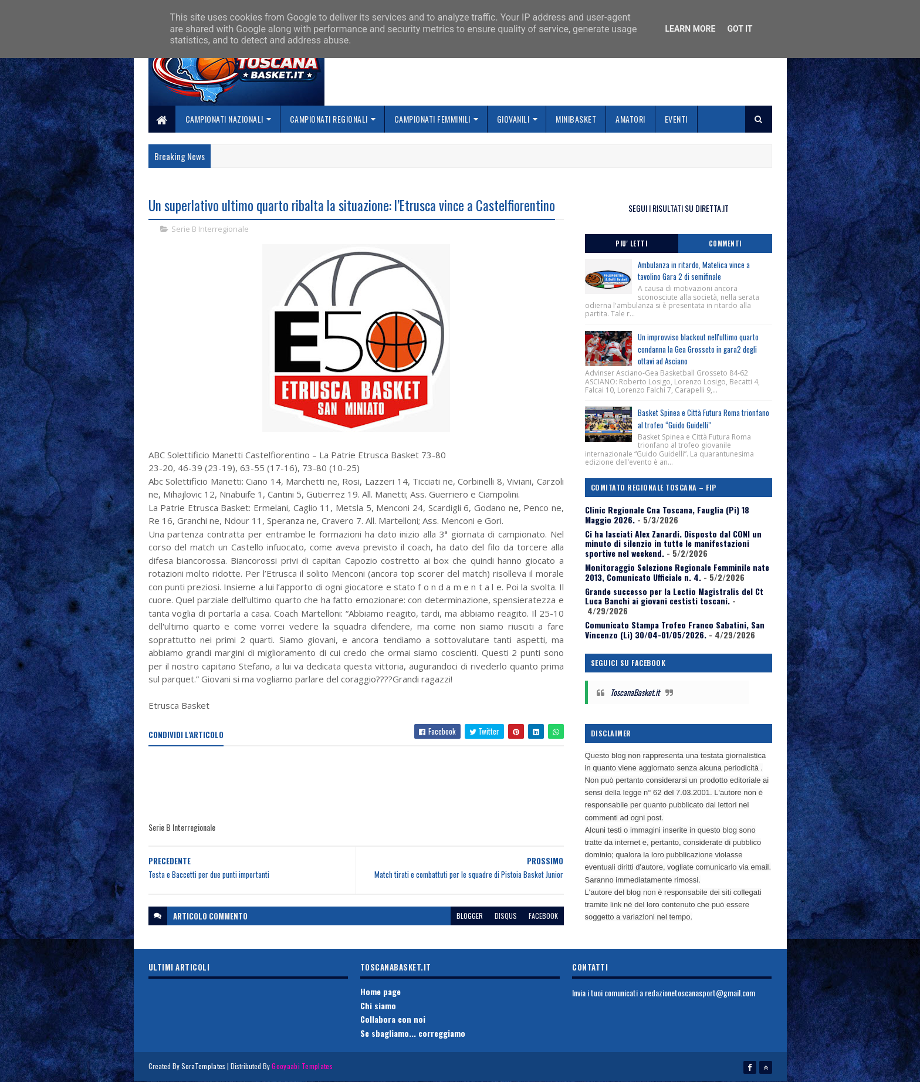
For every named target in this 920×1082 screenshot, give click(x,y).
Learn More (690, 28)
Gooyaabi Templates (302, 1066)
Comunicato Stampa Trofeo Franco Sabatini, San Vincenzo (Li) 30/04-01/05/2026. (675, 629)
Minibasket (576, 119)
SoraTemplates (203, 1066)
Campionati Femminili (432, 119)
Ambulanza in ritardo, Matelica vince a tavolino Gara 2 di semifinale (694, 271)
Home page (380, 991)
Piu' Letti (631, 243)
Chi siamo (378, 1005)
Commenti (725, 243)
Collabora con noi (392, 1019)
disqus (506, 916)
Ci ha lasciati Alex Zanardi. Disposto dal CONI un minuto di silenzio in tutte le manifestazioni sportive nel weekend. (673, 544)
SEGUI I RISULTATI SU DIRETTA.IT (678, 208)
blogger (469, 916)
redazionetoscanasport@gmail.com (700, 992)
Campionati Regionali (329, 119)
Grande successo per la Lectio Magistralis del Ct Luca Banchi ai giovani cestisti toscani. (674, 596)
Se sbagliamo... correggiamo (412, 1033)
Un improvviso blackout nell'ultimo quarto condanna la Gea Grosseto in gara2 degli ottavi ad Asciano (698, 349)
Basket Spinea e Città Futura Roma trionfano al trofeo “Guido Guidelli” (703, 419)
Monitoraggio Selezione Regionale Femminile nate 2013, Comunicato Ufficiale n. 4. (677, 572)
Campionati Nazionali (224, 119)
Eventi (676, 119)
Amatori (630, 119)
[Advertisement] (362, 784)
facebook (543, 916)
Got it (739, 28)
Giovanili (513, 119)
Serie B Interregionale (210, 229)
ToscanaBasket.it (634, 692)
